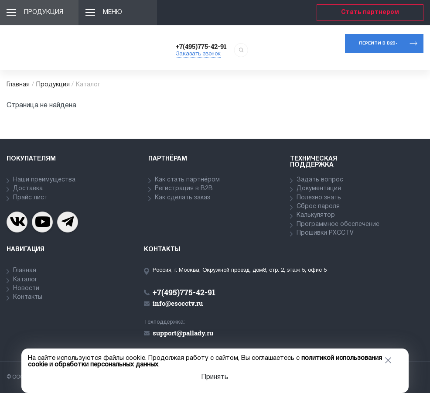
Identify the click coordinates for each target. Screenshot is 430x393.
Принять (215, 377)
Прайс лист (30, 198)
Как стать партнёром (187, 180)
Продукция (43, 12)
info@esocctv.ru (178, 303)
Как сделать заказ (182, 198)
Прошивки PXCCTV (325, 233)
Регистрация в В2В (184, 188)
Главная (18, 85)
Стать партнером (370, 12)
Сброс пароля (318, 206)
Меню (112, 12)
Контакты (27, 297)
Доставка (28, 188)
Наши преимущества (44, 180)
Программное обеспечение (338, 224)
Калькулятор (316, 215)
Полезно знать (319, 198)
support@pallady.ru (183, 332)
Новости (26, 288)
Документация (319, 188)
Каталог (25, 280)
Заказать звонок (198, 54)
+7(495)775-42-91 (201, 46)
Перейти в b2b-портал (378, 47)
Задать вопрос (320, 180)
